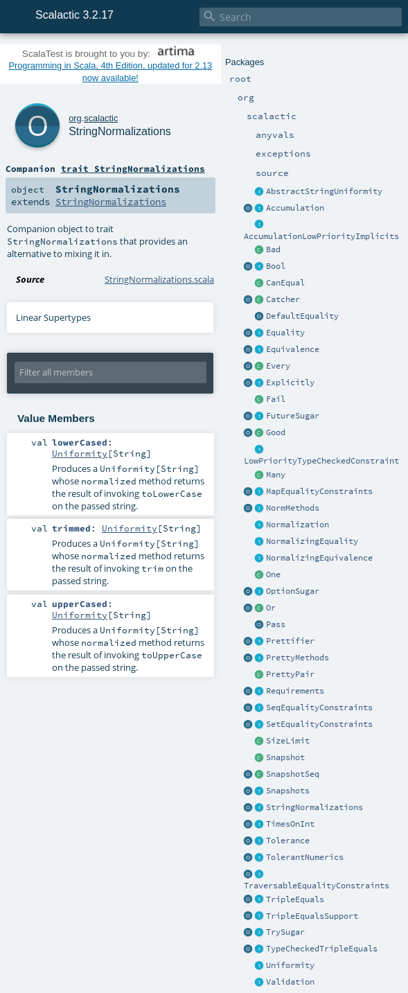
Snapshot (285, 757)
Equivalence (292, 349)
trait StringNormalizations (133, 168)
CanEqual (285, 283)
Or (271, 608)
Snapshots (288, 791)
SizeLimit (288, 741)
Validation (290, 982)
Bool (275, 266)
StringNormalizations (314, 807)
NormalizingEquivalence (319, 558)
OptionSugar (292, 591)
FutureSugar (292, 416)
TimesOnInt (290, 824)
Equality (285, 332)
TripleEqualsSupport (312, 916)
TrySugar (285, 932)
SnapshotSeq (292, 774)
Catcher (283, 299)
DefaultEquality (302, 316)
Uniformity (290, 965)
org (75, 118)
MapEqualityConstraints (319, 491)
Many (275, 475)
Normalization (297, 524)
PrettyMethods (297, 657)
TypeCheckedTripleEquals (322, 949)
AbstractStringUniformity (324, 191)
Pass (275, 624)
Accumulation (295, 208)
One (273, 574)
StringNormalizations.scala (159, 279)
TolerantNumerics (305, 857)
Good (275, 432)
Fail (275, 399)
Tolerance (288, 840)
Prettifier (290, 641)
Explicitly (290, 382)
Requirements (295, 691)
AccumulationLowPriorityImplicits (321, 236)
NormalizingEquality (312, 541)
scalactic (101, 118)
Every (278, 366)
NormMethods (292, 508)
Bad (273, 249)
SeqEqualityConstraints (319, 707)
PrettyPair (290, 674)
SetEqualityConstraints (319, 724)
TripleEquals (295, 899)
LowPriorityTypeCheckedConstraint (321, 461)
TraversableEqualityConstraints (316, 885)
